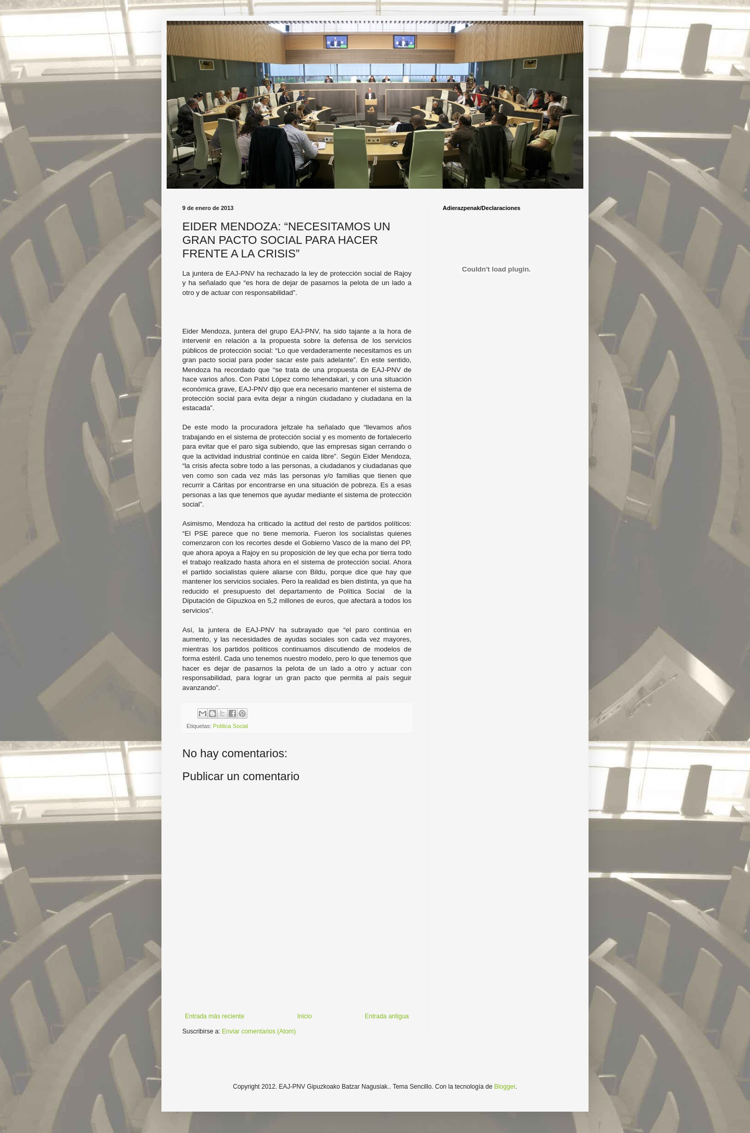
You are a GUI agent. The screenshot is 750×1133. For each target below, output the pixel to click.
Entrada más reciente (214, 1016)
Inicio (304, 1016)
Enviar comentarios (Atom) (259, 1031)
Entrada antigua (387, 1016)
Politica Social (230, 726)
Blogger (505, 1086)
